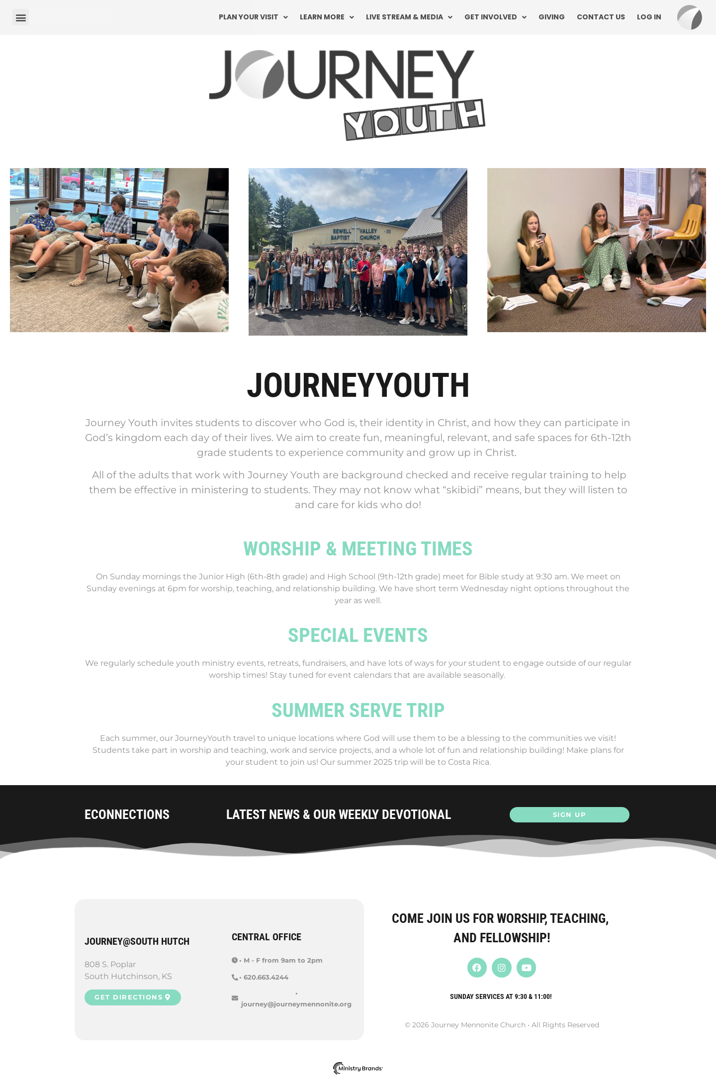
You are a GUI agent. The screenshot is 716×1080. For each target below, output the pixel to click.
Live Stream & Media (409, 17)
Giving (551, 17)
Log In (649, 17)
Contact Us (601, 17)
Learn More (327, 17)
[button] (20, 17)
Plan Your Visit (253, 17)
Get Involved (495, 17)
